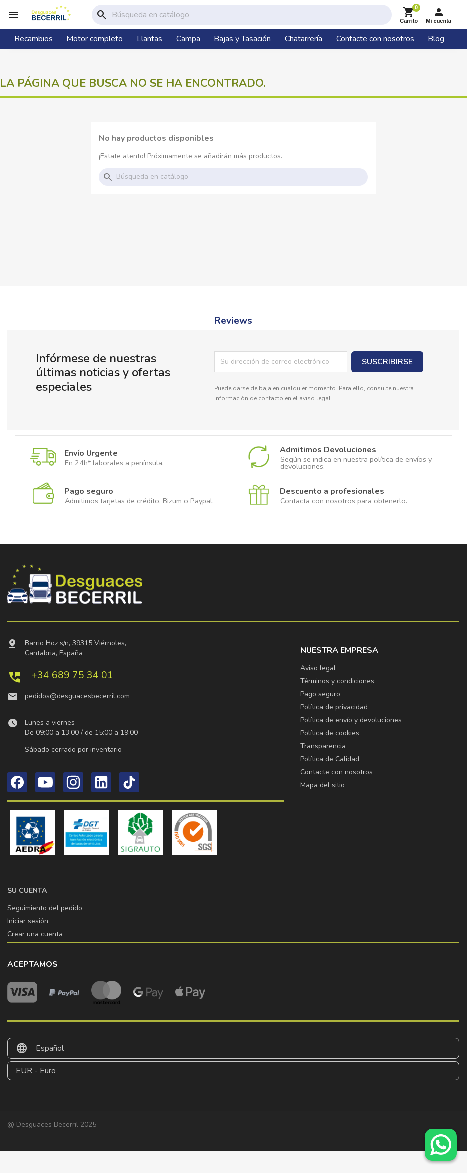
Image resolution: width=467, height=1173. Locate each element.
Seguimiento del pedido (45, 908)
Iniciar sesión (28, 921)
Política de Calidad (330, 759)
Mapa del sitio (322, 785)
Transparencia (323, 746)
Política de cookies (330, 733)
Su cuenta (27, 890)
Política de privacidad (334, 707)
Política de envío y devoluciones (351, 720)
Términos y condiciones (337, 681)
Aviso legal (318, 668)
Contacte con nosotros (336, 772)
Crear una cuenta (35, 934)
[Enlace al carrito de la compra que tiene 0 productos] (409, 15)
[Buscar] (250, 15)
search (102, 15)
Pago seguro (320, 694)
